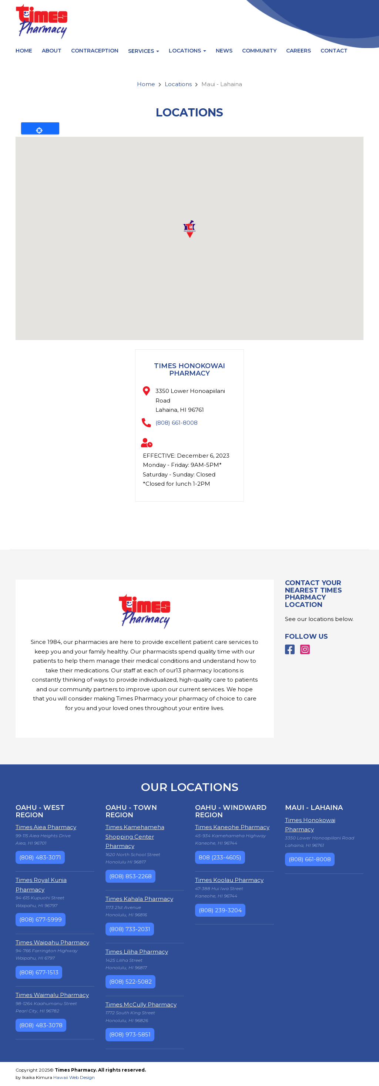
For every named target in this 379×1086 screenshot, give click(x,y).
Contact (334, 50)
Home (24, 50)
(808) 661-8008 (176, 422)
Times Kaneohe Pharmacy (232, 827)
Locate (40, 128)
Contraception (94, 50)
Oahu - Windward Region (230, 811)
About (51, 50)
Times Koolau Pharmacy (229, 879)
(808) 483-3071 (40, 857)
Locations (187, 50)
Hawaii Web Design (74, 1077)
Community (259, 50)
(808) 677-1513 (38, 972)
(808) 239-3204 (220, 910)
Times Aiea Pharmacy (46, 827)
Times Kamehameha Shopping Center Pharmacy (134, 836)
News (224, 50)
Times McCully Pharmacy (141, 1004)
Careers (298, 50)
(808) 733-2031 (129, 929)
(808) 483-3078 (41, 1025)
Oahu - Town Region (131, 811)
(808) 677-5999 (40, 919)
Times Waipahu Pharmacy (52, 942)
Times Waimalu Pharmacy (52, 994)
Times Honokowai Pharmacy (189, 369)
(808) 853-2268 (130, 876)
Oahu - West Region (40, 811)
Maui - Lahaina (314, 808)
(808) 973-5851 (130, 1034)
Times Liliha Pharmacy (136, 951)
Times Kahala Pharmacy (139, 898)
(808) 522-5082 (130, 981)
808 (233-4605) (220, 857)
